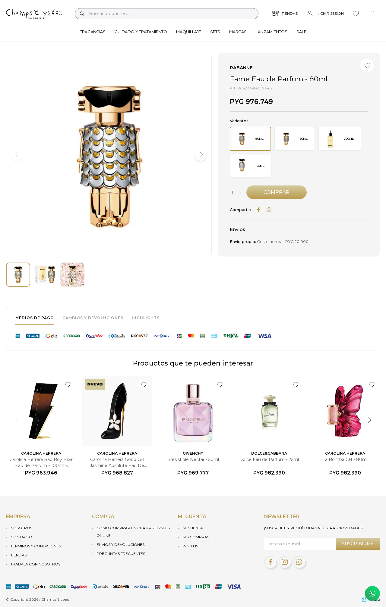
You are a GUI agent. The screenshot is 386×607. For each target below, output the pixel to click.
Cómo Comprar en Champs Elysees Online (133, 532)
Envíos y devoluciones (120, 544)
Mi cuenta (192, 528)
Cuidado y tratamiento (141, 31)
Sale (301, 31)
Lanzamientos (271, 31)
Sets (215, 31)
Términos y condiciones (36, 546)
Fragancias (93, 31)
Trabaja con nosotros (35, 564)
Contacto (21, 537)
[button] (201, 155)
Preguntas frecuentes (120, 553)
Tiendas (19, 555)
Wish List (191, 546)
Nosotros (21, 528)
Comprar (277, 192)
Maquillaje (188, 31)
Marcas (238, 31)
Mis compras (195, 537)
